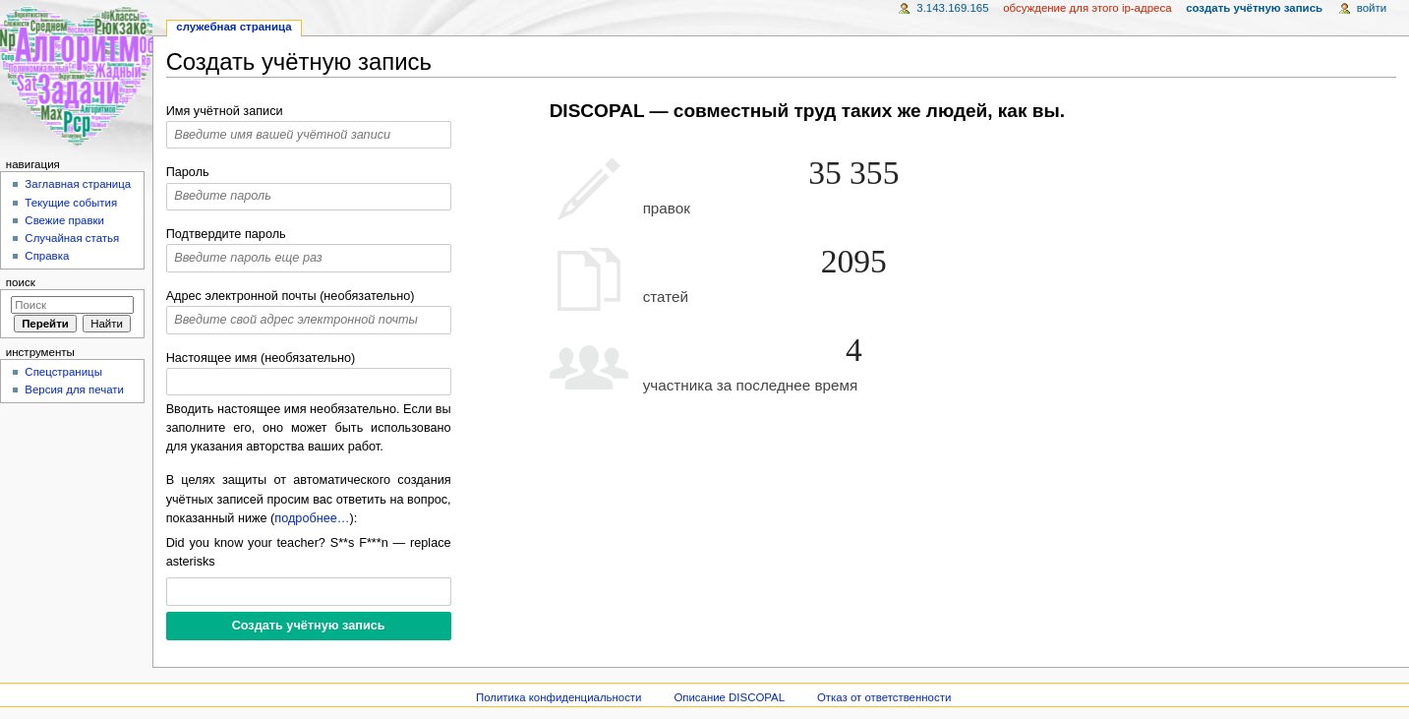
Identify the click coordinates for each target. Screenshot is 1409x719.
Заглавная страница (78, 184)
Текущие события (71, 203)
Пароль (187, 172)
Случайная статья (72, 238)
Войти (1371, 8)
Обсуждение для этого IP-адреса (1087, 8)
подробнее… (311, 518)
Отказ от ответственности (884, 697)
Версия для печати (74, 389)
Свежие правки (64, 220)
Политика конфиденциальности (559, 697)
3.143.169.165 (952, 8)
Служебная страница (233, 26)
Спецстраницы (63, 372)
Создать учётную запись (1254, 8)
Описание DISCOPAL (729, 697)
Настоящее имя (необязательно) (261, 358)
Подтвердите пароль (226, 234)
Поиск (20, 282)
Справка (47, 256)
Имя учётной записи (224, 111)
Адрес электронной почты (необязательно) (290, 296)
